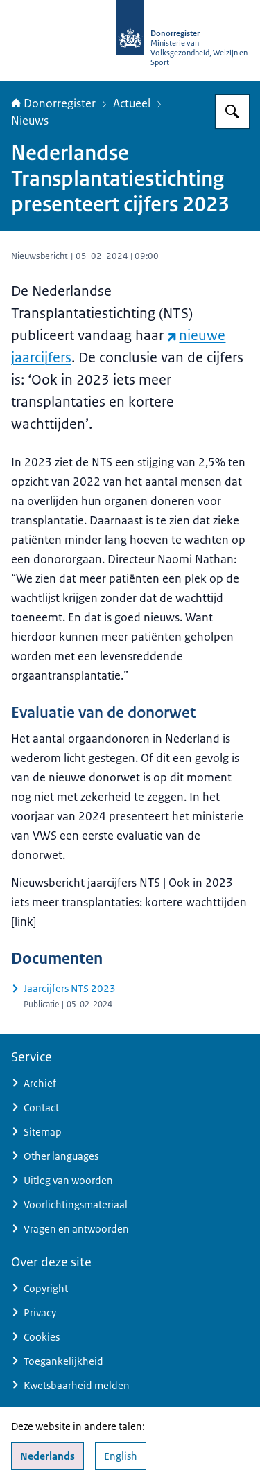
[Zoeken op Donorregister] (232, 111)
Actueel (131, 103)
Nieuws (30, 120)
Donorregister (53, 103)
